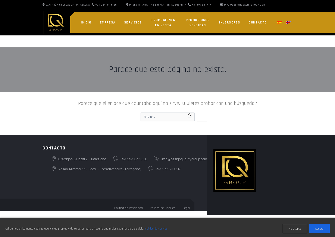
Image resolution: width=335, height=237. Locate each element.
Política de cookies (156, 229)
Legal (186, 208)
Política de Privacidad (128, 208)
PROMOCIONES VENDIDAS (198, 23)
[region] (167, 227)
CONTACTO (258, 22)
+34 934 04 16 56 (130, 159)
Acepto (319, 229)
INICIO (86, 22)
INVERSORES (229, 22)
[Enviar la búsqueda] (189, 115)
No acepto (295, 229)
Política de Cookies (162, 208)
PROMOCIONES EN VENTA (163, 23)
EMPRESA (108, 22)
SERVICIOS (133, 22)
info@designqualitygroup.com (244, 4)
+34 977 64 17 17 (164, 169)
